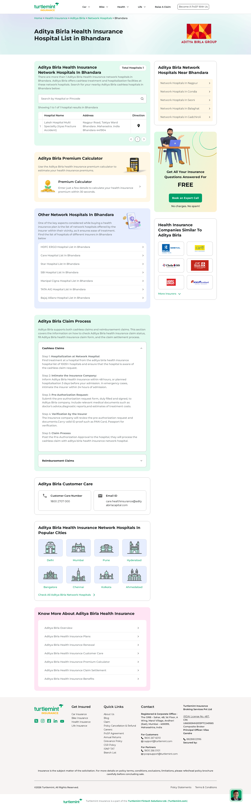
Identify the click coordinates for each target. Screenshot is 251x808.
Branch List (110, 752)
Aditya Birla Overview (92, 627)
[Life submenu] (144, 7)
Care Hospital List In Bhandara (92, 255)
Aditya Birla (78, 18)
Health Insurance (56, 18)
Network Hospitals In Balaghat (185, 108)
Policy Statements (180, 787)
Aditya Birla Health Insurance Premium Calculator (92, 661)
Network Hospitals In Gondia (185, 91)
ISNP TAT (109, 748)
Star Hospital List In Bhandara (92, 263)
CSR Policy (110, 745)
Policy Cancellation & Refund (120, 725)
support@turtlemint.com (158, 741)
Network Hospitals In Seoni (185, 100)
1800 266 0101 (152, 750)
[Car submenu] (88, 7)
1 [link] (137, 139)
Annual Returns (112, 737)
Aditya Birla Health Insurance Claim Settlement (92, 670)
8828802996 (193, 739)
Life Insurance (79, 725)
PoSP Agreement (114, 733)
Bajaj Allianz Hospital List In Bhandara (92, 297)
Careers (108, 729)
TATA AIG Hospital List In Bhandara (92, 289)
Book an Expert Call (185, 198)
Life (140, 6)
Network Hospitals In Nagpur (185, 83)
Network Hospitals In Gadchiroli (185, 117)
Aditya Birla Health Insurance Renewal (92, 644)
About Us (109, 714)
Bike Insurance (80, 718)
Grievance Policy (113, 741)
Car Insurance (79, 714)
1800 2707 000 (60, 501)
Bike (102, 6)
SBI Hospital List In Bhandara (92, 272)
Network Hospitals (100, 18)
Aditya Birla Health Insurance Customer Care (92, 653)
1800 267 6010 (152, 737)
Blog (106, 718)
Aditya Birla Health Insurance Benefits (92, 678)
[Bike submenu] (106, 7)
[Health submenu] (127, 7)
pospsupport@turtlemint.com (161, 753)
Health (121, 6)
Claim (107, 721)
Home (38, 18)
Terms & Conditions (206, 787)
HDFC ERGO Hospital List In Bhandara (92, 246)
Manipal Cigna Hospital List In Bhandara (92, 280)
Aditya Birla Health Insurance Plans (92, 636)
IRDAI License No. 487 (196, 716)
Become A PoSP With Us (193, 6)
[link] (131, 139)
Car (84, 6)
